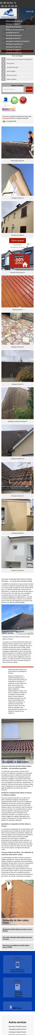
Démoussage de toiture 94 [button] (14, 21)
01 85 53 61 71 (17, 970)
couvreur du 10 (7, 118)
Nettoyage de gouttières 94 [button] (14, 44)
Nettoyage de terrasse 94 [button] (13, 35)
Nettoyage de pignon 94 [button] (13, 24)
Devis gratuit (17, 240)
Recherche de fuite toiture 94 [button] (15, 29)
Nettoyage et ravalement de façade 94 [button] (17, 41)
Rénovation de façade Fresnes (17, 1026)
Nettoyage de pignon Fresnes (17, 1029)
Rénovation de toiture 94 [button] (13, 47)
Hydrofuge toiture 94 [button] (12, 32)
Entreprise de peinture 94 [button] (14, 52)
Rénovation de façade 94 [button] (13, 27)
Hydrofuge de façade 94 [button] (13, 50)
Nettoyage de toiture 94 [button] (13, 38)
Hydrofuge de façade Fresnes (17, 1032)
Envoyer (29, 89)
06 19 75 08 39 (17, 971)
